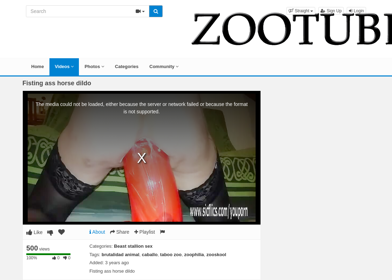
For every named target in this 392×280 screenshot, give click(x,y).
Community (163, 66)
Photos (94, 66)
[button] (300, 11)
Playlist (144, 232)
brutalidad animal (121, 254)
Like (34, 232)
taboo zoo (171, 254)
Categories (126, 66)
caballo (150, 254)
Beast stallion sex (133, 246)
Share (119, 232)
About (97, 232)
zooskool (216, 254)
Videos (64, 66)
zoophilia (194, 254)
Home (37, 66)
